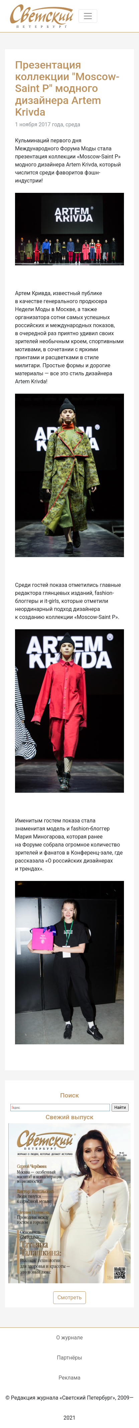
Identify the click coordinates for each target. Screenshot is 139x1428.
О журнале (69, 1337)
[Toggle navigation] (88, 16)
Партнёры (69, 1357)
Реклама (69, 1378)
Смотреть (69, 1297)
